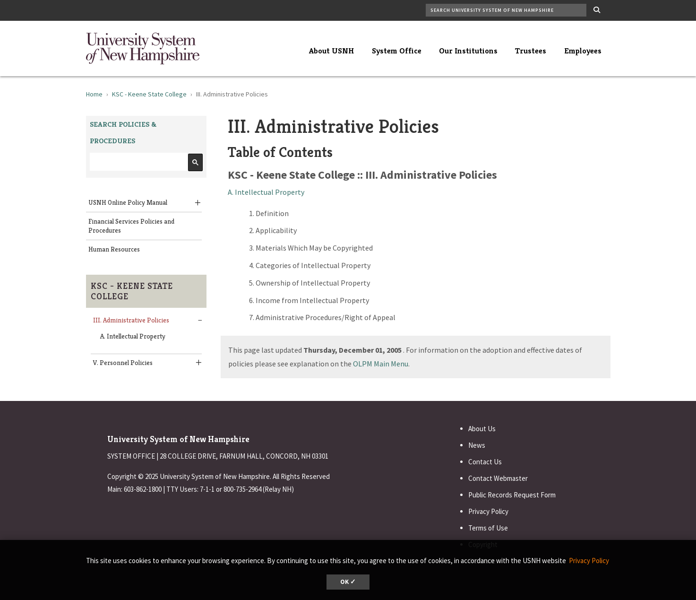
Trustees (530, 50)
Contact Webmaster (498, 478)
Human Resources (114, 249)
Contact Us (485, 461)
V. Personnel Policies (123, 362)
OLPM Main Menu (380, 363)
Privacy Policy (488, 511)
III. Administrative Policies (131, 320)
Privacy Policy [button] (589, 560)
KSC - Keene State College (149, 94)
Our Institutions (468, 50)
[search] (137, 162)
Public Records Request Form (512, 494)
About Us (482, 428)
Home (94, 94)
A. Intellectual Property (132, 336)
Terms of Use (488, 527)
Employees (582, 50)
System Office (396, 50)
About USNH (331, 50)
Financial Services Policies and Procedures (131, 226)
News (476, 445)
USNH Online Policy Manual (127, 202)
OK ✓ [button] (348, 582)
